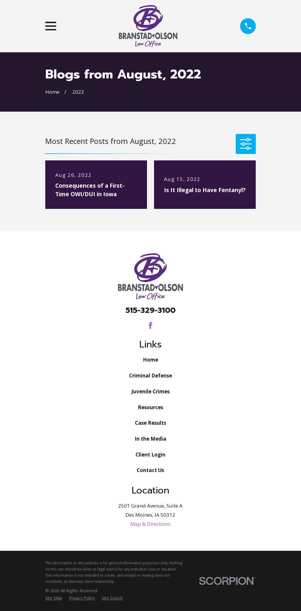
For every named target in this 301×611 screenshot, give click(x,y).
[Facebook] (150, 325)
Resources (150, 407)
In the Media (150, 438)
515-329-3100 (150, 310)
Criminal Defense (150, 375)
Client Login (150, 454)
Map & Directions (150, 524)
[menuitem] (53, 598)
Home (150, 359)
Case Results (150, 422)
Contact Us (150, 470)
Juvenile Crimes (150, 391)
